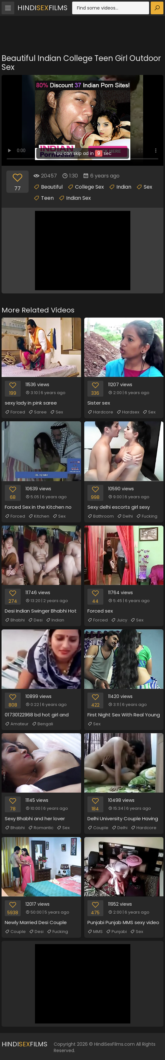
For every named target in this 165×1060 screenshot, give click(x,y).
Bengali (42, 724)
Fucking (146, 516)
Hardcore (100, 412)
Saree (37, 412)
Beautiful (52, 187)
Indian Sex (78, 198)
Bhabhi (15, 620)
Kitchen (38, 516)
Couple (97, 827)
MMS (95, 931)
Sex (148, 187)
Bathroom (100, 516)
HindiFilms (42, 8)
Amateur (17, 724)
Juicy (119, 620)
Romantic (40, 827)
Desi (35, 620)
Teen (47, 198)
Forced (15, 412)
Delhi (125, 516)
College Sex (89, 187)
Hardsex (127, 412)
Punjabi (116, 931)
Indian (123, 187)
